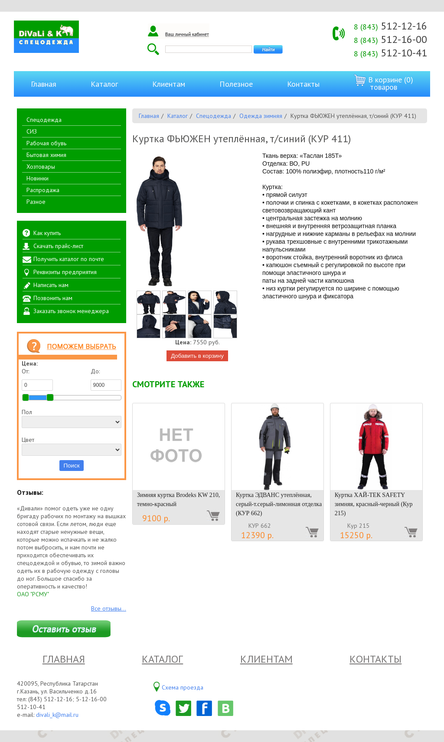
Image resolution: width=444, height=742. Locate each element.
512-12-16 (390, 26)
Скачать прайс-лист (58, 246)
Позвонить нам (52, 298)
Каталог (104, 84)
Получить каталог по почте (68, 259)
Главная (43, 84)
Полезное (236, 84)
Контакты (303, 84)
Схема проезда (182, 687)
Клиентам (168, 84)
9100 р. (156, 518)
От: (37, 379)
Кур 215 (358, 526)
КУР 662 (259, 526)
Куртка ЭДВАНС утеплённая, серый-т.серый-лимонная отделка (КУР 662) (279, 504)
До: (106, 379)
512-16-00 (390, 39)
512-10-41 (390, 52)
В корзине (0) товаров (383, 83)
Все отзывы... (108, 608)
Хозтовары (40, 166)
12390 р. (257, 535)
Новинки (37, 178)
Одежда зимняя (260, 116)
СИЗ (31, 131)
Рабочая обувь (46, 143)
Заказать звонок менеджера (71, 311)
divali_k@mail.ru (57, 715)
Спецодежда (44, 120)
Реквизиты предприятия (65, 272)
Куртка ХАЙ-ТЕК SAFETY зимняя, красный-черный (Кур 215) (374, 504)
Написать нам (51, 285)
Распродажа (42, 190)
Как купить (47, 233)
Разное (36, 202)
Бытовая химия (46, 155)
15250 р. (356, 535)
